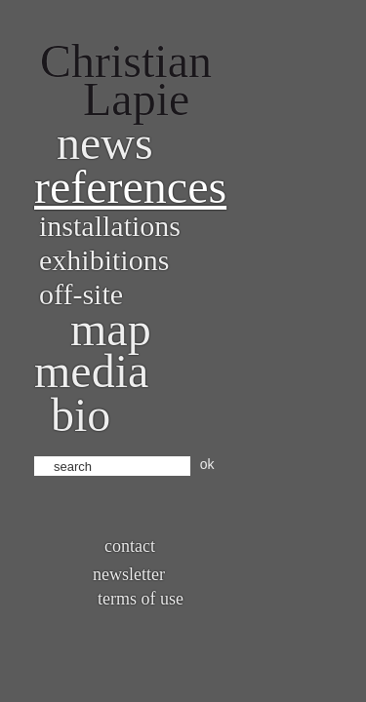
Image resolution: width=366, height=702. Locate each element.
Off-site (81, 294)
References (130, 187)
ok (207, 464)
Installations (110, 226)
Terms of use (140, 598)
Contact (129, 546)
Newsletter (129, 574)
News (105, 143)
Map (110, 329)
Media (91, 371)
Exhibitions (104, 260)
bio (80, 415)
